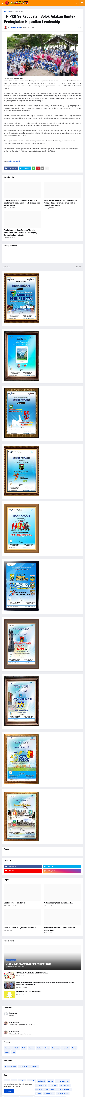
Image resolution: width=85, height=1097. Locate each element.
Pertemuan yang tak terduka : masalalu (58, 903)
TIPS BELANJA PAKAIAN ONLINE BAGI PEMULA (32, 973)
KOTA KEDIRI (50, 1089)
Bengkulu (66, 1048)
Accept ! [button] (9, 1091)
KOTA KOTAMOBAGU (64, 1089)
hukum (31, 1048)
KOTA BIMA (53, 1085)
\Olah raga (34, 1066)
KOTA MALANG (36, 1093)
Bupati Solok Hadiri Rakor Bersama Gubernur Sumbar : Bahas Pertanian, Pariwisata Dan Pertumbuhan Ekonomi (60, 202)
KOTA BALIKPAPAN (62, 1081)
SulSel (39, 1048)
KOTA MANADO (49, 1093)
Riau (13, 1052)
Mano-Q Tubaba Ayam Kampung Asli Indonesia (28, 963)
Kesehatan (55, 1048)
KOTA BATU (42, 1085)
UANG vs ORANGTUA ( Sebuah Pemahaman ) (20, 927)
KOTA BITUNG (64, 1085)
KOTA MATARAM (63, 1093)
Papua (74, 1048)
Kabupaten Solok (17, 11)
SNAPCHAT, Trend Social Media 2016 (28, 992)
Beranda (7, 11)
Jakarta (16, 1048)
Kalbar (47, 1048)
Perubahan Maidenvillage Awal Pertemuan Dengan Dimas (59, 928)
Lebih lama (78, 267)
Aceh (7, 1052)
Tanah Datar (23, 1066)
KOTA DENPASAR (36, 1089)
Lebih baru (6, 267)
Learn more (16, 1086)
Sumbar (7, 1048)
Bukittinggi (41, 1081)
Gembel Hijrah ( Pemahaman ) (15, 903)
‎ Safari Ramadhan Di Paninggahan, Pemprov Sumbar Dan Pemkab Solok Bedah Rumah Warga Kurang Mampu (22, 202)
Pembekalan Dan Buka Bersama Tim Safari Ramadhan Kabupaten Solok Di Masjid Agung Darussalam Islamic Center (20, 232)
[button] (2, 3)
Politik (24, 1048)
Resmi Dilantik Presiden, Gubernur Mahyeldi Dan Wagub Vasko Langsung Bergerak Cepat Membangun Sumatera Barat (45, 983)
